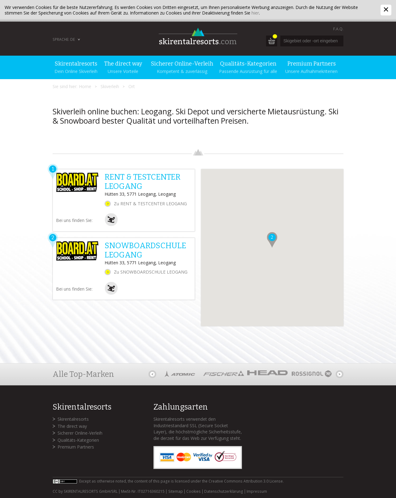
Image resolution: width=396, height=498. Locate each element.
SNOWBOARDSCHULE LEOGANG (145, 250)
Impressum (257, 491)
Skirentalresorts (73, 419)
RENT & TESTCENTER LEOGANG (142, 181)
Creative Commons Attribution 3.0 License (246, 481)
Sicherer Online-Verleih (80, 433)
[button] (272, 240)
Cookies (193, 491)
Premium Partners (76, 447)
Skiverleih (110, 86)
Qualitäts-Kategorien (78, 440)
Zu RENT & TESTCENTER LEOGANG (150, 203)
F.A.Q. (338, 29)
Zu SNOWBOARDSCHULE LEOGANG (150, 272)
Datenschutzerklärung (223, 491)
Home (85, 86)
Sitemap (175, 491)
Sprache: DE (64, 39)
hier (255, 13)
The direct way (72, 426)
